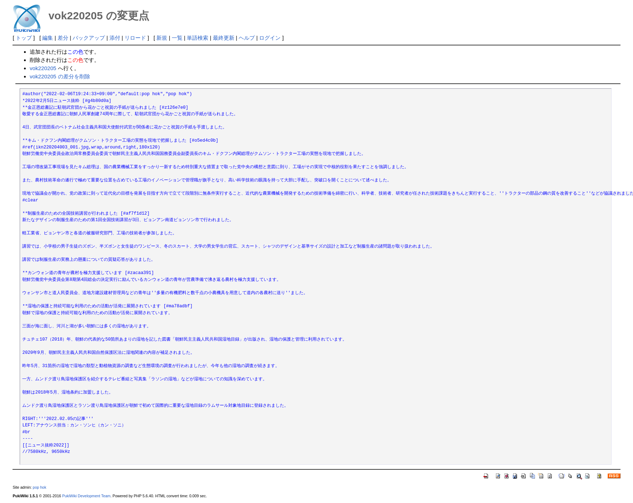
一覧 (177, 38)
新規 (161, 38)
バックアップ (89, 38)
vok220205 (43, 68)
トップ (24, 38)
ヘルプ (247, 38)
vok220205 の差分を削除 (60, 76)
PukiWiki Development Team (86, 496)
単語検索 (197, 38)
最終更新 (223, 38)
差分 (63, 38)
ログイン (270, 38)
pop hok (39, 487)
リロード (135, 38)
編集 (47, 38)
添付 (114, 38)
